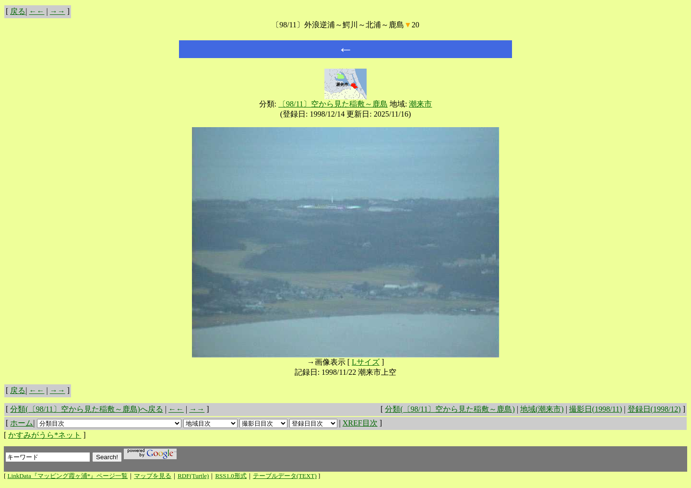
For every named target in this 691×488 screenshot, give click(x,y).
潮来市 (420, 104)
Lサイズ (366, 362)
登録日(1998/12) (654, 409)
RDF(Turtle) (193, 475)
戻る (17, 11)
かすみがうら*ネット (44, 435)
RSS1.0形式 (230, 475)
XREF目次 (360, 423)
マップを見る (152, 475)
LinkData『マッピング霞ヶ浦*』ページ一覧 (68, 475)
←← (37, 11)
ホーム (21, 423)
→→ (57, 11)
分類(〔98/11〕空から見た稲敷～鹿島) (450, 409)
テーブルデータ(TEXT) (285, 475)
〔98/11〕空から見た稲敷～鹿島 (333, 104)
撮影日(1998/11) (595, 409)
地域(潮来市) (542, 409)
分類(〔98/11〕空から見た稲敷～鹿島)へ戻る (86, 409)
